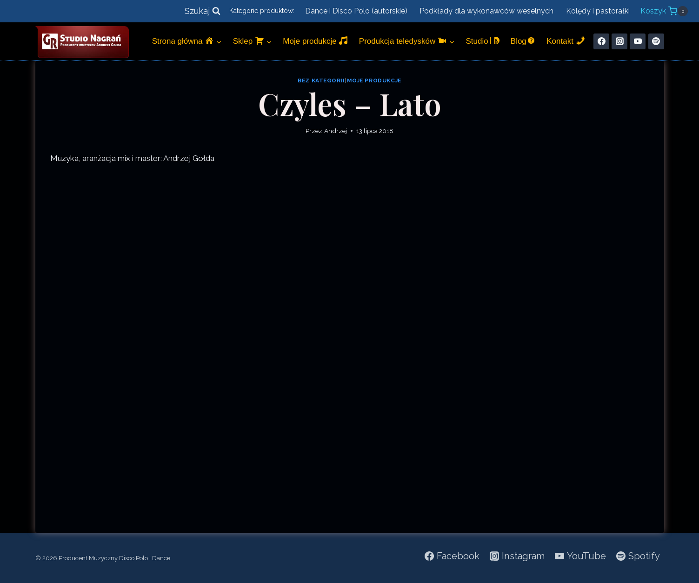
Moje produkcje (315, 41)
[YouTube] (638, 41)
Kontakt (565, 41)
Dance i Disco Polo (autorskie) (356, 11)
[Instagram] (619, 41)
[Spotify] (656, 41)
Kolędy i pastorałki (598, 11)
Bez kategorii (321, 80)
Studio (482, 41)
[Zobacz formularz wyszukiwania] (202, 11)
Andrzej (335, 130)
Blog (523, 41)
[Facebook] (601, 41)
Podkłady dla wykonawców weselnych (486, 11)
